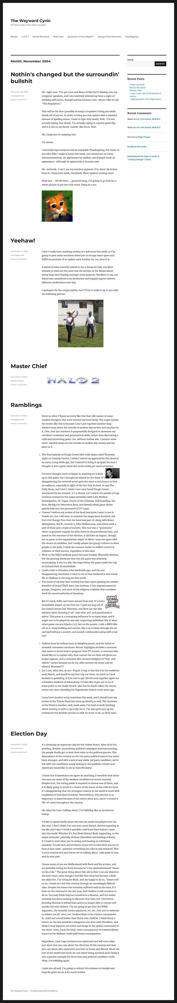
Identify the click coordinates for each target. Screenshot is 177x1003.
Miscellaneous (17, 381)
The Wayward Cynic (31, 20)
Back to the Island (137, 87)
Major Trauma (144, 137)
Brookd (130, 147)
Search (130, 60)
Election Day (29, 733)
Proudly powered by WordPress (44, 991)
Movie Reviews (41, 36)
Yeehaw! (23, 240)
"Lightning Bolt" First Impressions (145, 99)
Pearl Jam (58, 36)
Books (14, 36)
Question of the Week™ (81, 36)
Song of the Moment (109, 36)
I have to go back (137, 85)
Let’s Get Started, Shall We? (148, 119)
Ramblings (26, 405)
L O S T (25, 36)
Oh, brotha (141, 147)
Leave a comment (19, 99)
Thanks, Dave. (136, 90)
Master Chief (29, 366)
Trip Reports (132, 36)
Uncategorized (17, 96)
